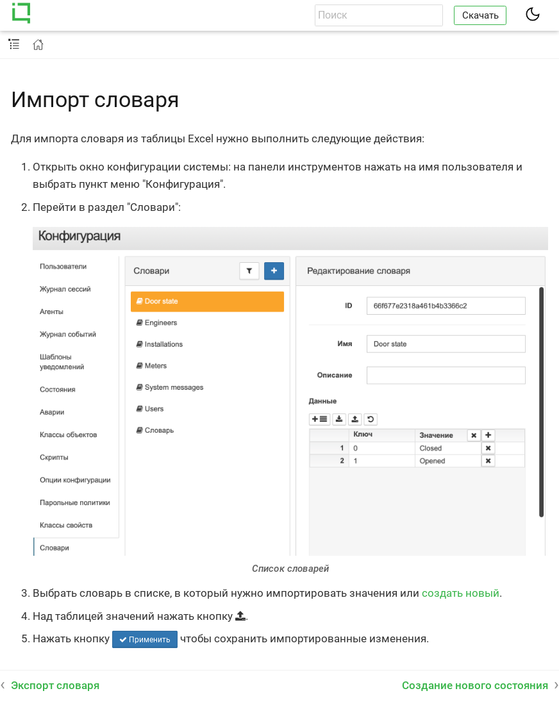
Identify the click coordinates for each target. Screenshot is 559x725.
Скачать (480, 15)
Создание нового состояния (475, 685)
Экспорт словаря (55, 685)
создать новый (460, 593)
